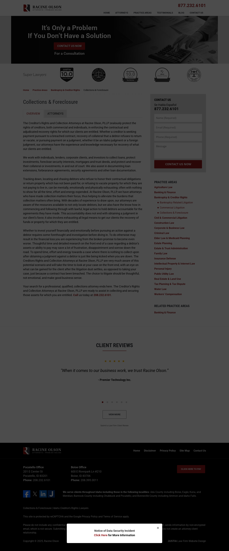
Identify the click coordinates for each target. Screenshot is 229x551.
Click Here (101, 535)
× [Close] (158, 528)
